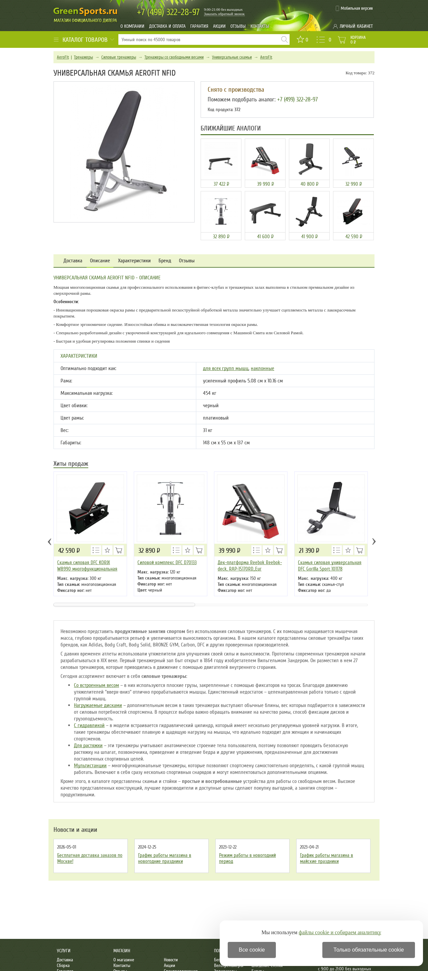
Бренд (164, 261)
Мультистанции (90, 765)
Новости (171, 960)
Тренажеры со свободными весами (174, 57)
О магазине (123, 960)
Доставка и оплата (167, 26)
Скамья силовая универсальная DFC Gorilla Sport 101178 (329, 565)
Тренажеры (83, 57)
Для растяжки (88, 745)
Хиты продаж (71, 464)
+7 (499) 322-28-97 (297, 99)
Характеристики (134, 261)
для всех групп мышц (225, 368)
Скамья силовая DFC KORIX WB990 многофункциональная (87, 565)
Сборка (63, 965)
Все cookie (252, 950)
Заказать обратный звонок (224, 14)
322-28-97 (168, 12)
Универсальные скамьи (232, 57)
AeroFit (63, 57)
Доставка (73, 261)
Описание (100, 261)
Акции (219, 26)
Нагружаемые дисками (98, 705)
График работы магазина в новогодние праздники (164, 858)
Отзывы (238, 26)
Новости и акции (75, 830)
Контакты (259, 26)
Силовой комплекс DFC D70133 (167, 562)
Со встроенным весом (96, 685)
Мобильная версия (357, 8)
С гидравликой (89, 725)
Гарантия (199, 26)
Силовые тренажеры (118, 57)
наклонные (262, 368)
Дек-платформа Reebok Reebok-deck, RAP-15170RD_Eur (250, 565)
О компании (132, 26)
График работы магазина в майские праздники (326, 858)
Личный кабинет (356, 26)
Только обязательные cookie (368, 950)
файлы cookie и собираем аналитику (340, 932)
